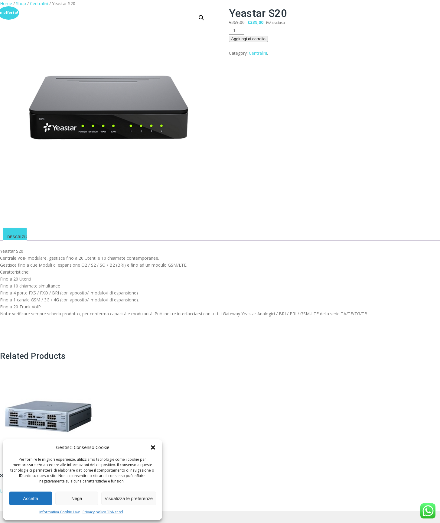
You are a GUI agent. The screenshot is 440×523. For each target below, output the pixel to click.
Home (6, 3)
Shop (21, 3)
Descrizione (20, 237)
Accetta (30, 498)
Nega (76, 498)
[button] (153, 447)
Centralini (39, 3)
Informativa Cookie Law (59, 512)
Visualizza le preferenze (129, 498)
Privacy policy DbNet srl (103, 512)
